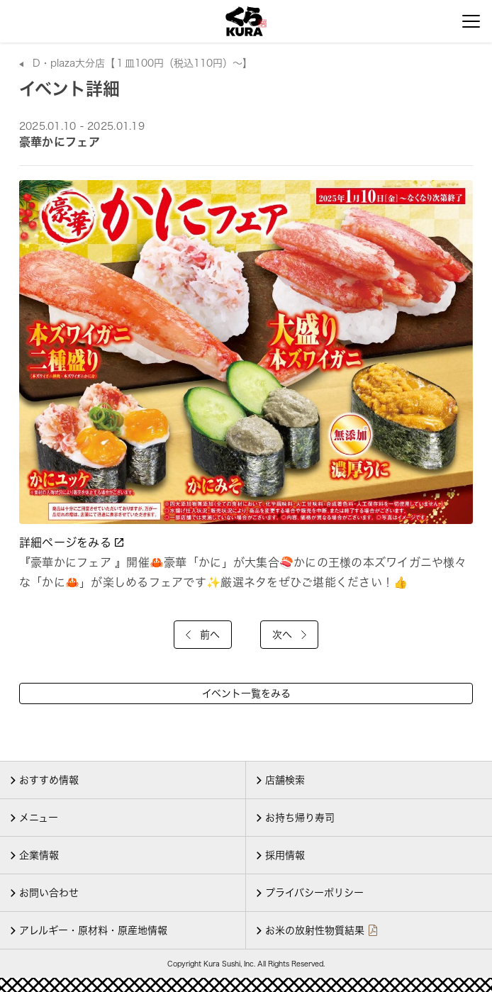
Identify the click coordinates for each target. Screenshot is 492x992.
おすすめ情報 (49, 780)
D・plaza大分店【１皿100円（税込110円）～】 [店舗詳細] (142, 63)
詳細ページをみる (72, 542)
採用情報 (285, 855)
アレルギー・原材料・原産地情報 (93, 930)
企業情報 (39, 855)
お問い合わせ (49, 893)
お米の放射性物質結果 (314, 930)
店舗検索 (285, 780)
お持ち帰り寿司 (300, 818)
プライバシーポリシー (314, 893)
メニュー (38, 818)
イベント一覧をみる (246, 693)
